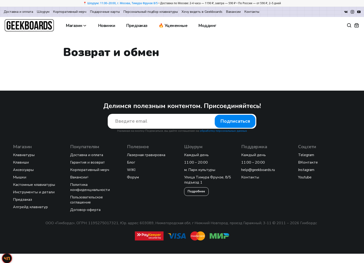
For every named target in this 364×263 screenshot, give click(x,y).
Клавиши (21, 162)
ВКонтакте (308, 162)
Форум (133, 177)
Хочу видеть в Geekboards (202, 12)
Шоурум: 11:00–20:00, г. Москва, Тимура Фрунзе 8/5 (122, 3)
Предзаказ (136, 25)
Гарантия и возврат (87, 162)
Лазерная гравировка (146, 155)
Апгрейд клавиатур (30, 207)
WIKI (131, 169)
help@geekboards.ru (258, 169)
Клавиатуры (24, 155)
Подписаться (235, 121)
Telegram (306, 155)
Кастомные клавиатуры (34, 184)
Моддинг (207, 25)
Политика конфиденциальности (90, 187)
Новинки (106, 25)
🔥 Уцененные (173, 25)
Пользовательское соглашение (86, 200)
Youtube (305, 177)
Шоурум (43, 12)
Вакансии (233, 12)
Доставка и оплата (18, 12)
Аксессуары (23, 169)
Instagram (306, 169)
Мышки (19, 177)
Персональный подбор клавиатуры (151, 12)
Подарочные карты (105, 12)
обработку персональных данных (223, 131)
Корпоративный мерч (69, 12)
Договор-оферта (85, 209)
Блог (131, 162)
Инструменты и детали (34, 192)
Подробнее (196, 191)
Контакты (251, 12)
